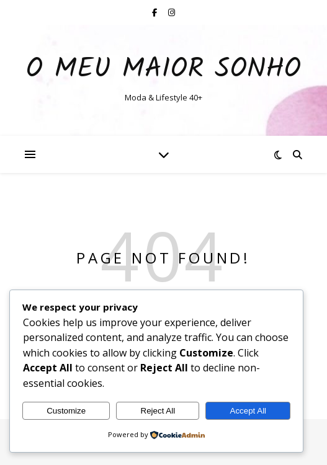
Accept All (248, 410)
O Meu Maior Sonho (163, 70)
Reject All (158, 410)
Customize (66, 410)
